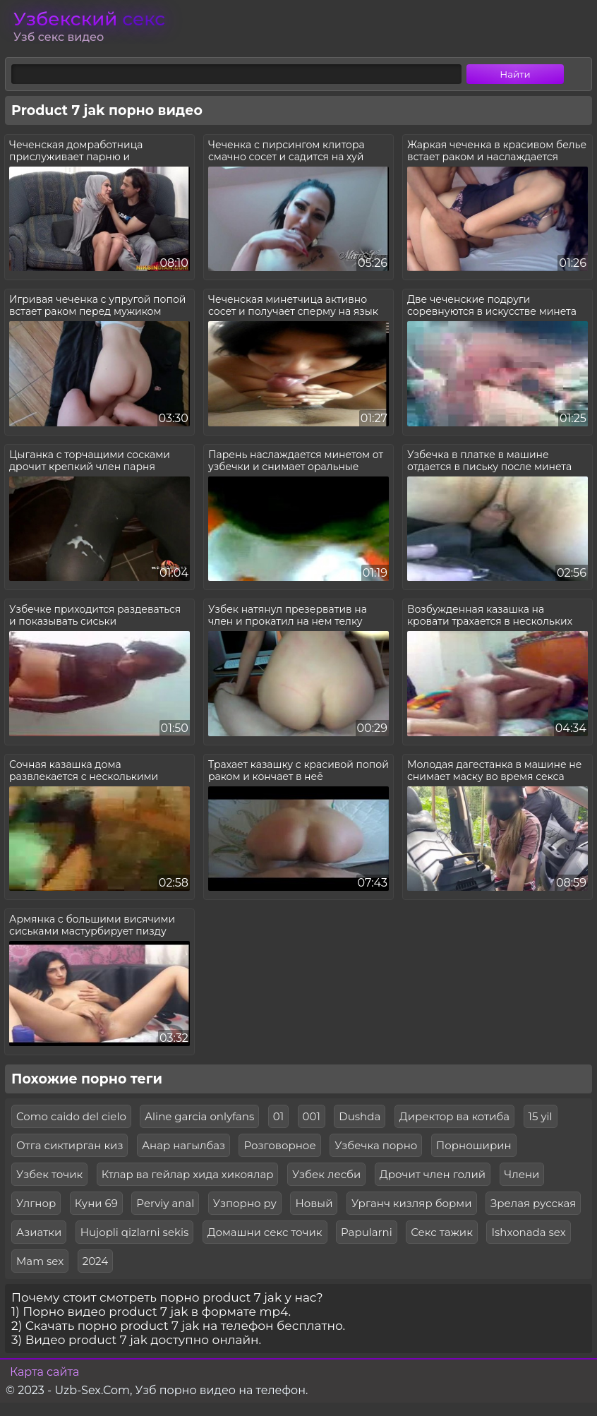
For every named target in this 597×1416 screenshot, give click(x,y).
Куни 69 (96, 1203)
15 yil (541, 1116)
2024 (96, 1261)
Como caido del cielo (71, 1116)
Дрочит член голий (433, 1174)
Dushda (359, 1116)
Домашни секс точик (264, 1232)
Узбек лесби (326, 1174)
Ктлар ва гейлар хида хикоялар (188, 1174)
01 (278, 1116)
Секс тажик (442, 1232)
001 (311, 1116)
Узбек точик (49, 1174)
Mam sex (40, 1261)
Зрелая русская (533, 1203)
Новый (313, 1203)
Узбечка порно (375, 1145)
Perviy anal (165, 1203)
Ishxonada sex (528, 1232)
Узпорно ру (245, 1203)
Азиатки (38, 1232)
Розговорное (279, 1145)
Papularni (366, 1232)
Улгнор (36, 1203)
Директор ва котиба (454, 1116)
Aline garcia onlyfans (199, 1116)
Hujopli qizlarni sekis (134, 1232)
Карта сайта (44, 1372)
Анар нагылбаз (183, 1145)
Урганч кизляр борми (411, 1203)
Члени (522, 1174)
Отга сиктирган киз (69, 1145)
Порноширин (474, 1145)
